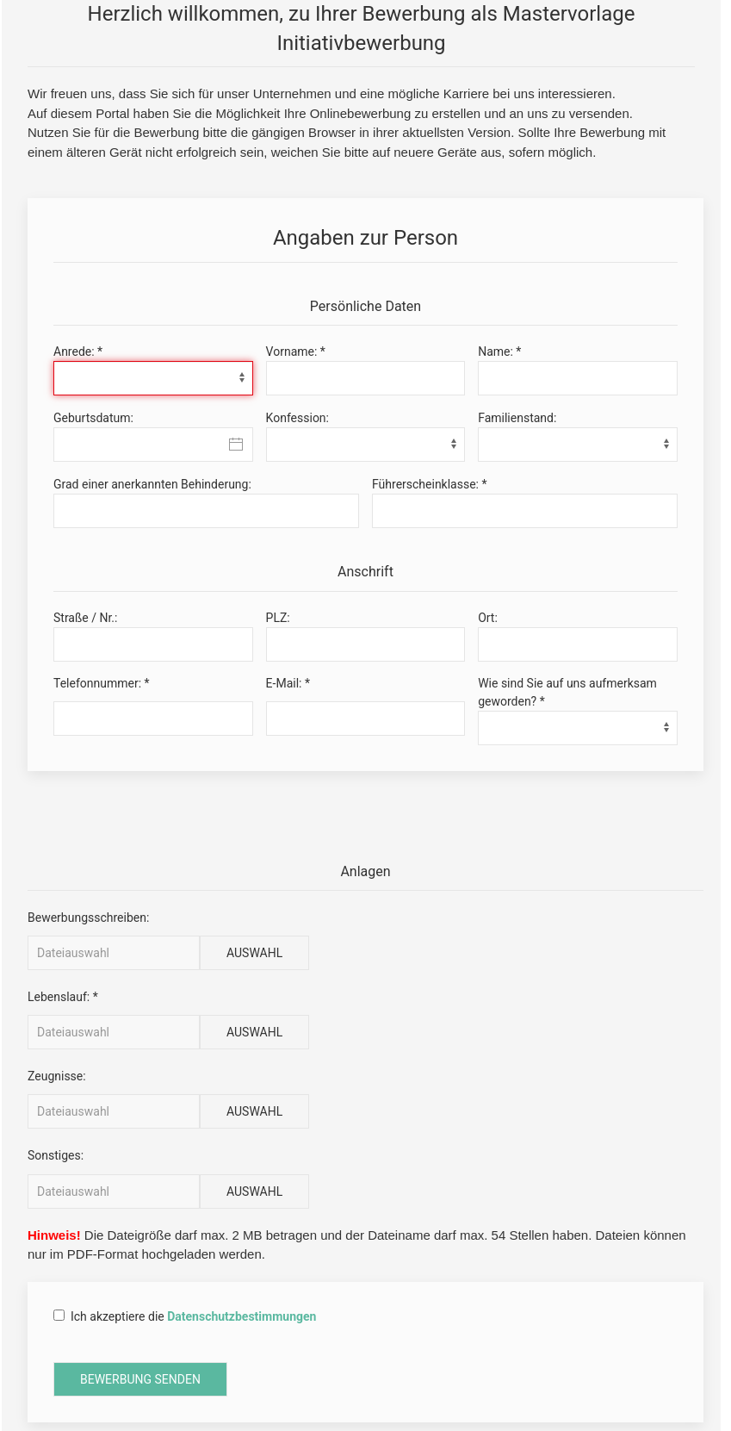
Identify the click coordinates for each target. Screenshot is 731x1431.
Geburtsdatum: (93, 418)
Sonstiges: (56, 1155)
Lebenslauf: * (63, 997)
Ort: (488, 618)
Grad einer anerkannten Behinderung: (152, 484)
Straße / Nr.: (85, 618)
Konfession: (297, 418)
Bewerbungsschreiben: (88, 917)
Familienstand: (517, 418)
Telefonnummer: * (101, 683)
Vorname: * (295, 351)
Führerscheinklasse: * (429, 484)
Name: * (499, 351)
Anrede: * (77, 351)
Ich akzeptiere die (184, 1317)
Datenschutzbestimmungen (241, 1316)
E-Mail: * (288, 683)
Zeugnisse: (57, 1076)
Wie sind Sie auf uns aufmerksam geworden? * (567, 692)
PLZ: (278, 618)
